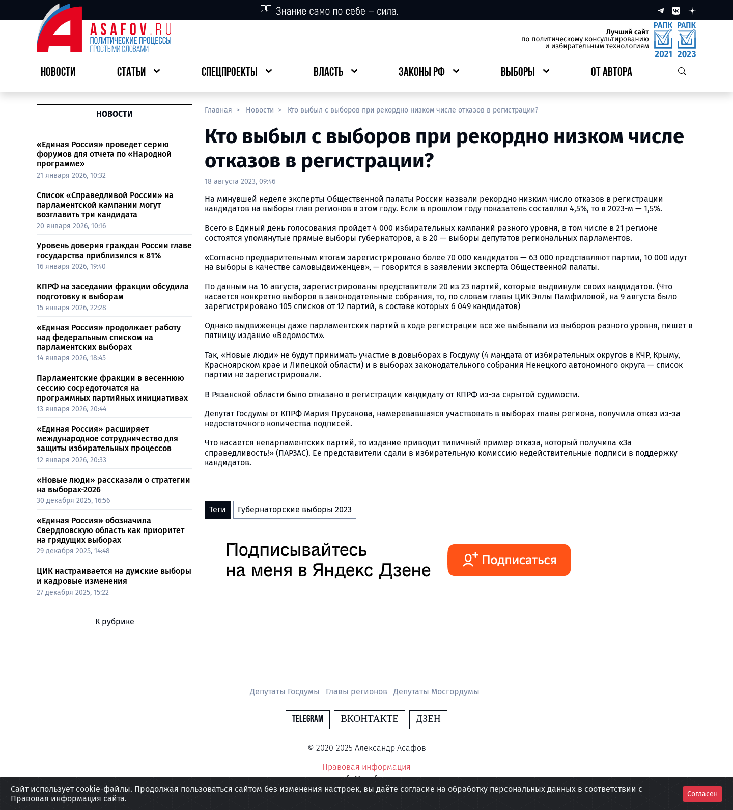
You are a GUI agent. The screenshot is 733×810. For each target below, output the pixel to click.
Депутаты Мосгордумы (436, 691)
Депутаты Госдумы (286, 691)
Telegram (307, 719)
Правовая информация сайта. (69, 798)
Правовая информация (366, 767)
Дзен (428, 719)
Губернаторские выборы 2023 (295, 509)
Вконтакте (370, 719)
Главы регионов (357, 691)
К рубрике (114, 621)
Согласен (702, 794)
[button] (138, 73)
